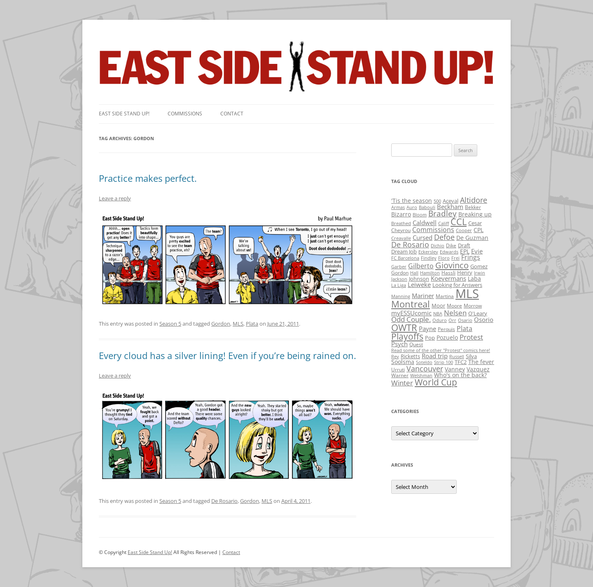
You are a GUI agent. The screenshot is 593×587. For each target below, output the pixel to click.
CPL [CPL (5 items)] (478, 230)
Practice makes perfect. (148, 178)
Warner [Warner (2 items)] (400, 375)
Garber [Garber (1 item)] (398, 267)
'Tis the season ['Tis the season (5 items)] (411, 200)
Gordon (220, 323)
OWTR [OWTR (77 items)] (404, 327)
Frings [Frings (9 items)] (470, 257)
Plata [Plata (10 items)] (464, 328)
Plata (252, 323)
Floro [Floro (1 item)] (444, 258)
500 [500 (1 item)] (437, 201)
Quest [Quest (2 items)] (416, 344)
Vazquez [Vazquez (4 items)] (478, 369)
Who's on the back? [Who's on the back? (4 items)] (460, 375)
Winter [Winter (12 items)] (402, 382)
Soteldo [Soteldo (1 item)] (424, 362)
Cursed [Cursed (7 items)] (422, 237)
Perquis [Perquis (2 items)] (446, 329)
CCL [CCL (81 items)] (459, 221)
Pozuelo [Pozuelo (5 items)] (447, 337)
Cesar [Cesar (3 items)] (475, 223)
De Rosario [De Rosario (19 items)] (410, 244)
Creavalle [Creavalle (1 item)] (401, 238)
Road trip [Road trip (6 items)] (435, 356)
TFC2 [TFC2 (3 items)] (461, 362)
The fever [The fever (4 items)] (481, 362)
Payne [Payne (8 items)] (427, 328)
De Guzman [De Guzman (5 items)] (472, 238)
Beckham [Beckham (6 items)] (450, 206)
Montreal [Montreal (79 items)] (410, 304)
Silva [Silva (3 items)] (471, 356)
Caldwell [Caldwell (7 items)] (425, 222)
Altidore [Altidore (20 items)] (473, 200)
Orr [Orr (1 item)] (452, 320)
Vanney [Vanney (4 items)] (455, 369)
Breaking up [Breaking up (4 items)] (475, 214)
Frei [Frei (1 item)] (455, 258)
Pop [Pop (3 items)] (430, 337)
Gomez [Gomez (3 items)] (479, 266)
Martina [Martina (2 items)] (445, 296)
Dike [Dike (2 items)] (451, 245)
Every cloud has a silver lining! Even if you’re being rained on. (227, 355)
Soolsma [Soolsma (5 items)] (402, 362)
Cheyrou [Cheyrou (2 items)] (401, 230)
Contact (231, 113)
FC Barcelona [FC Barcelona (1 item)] (405, 258)
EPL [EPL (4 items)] (464, 251)
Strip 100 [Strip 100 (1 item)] (443, 362)
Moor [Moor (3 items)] (438, 305)
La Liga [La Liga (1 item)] (398, 285)
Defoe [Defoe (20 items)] (444, 237)
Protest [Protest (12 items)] (471, 337)
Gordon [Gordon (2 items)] (400, 272)
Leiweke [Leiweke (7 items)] (419, 284)
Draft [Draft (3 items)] (464, 245)
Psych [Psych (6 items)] (399, 344)
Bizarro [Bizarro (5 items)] (401, 214)
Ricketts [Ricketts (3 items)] (410, 356)
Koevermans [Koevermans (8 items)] (448, 278)
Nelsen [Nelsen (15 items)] (455, 312)
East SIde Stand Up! (124, 113)
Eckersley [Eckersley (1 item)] (428, 252)
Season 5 (170, 323)
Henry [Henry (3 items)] (464, 272)
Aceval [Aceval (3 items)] (450, 200)
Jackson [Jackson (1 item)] (399, 279)
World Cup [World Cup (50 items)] (436, 382)
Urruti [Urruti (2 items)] (398, 369)
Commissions (185, 113)
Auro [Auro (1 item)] (411, 207)
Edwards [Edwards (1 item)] (449, 252)
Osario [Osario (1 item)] (465, 320)
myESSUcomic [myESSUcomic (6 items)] (411, 313)
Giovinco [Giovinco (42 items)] (452, 265)
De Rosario (224, 501)
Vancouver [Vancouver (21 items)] (424, 368)
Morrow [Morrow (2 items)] (473, 305)
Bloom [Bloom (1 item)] (420, 215)
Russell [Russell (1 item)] (456, 356)
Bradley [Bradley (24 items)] (442, 213)
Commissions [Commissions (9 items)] (433, 229)
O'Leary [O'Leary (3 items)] (477, 313)
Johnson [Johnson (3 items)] (419, 278)
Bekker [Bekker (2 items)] (473, 207)
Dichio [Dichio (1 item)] (437, 246)
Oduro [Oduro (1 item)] (439, 320)
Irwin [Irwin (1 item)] (479, 273)
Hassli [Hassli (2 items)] (448, 272)
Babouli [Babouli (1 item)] (427, 207)
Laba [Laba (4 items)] (474, 278)
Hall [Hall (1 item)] (414, 273)
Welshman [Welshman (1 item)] (421, 375)
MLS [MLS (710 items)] (467, 293)
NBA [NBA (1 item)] (437, 314)
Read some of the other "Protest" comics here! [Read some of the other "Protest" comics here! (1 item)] (440, 350)
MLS (238, 323)
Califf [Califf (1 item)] (443, 223)
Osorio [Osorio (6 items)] (483, 319)
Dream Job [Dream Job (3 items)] (404, 251)
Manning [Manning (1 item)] (400, 296)
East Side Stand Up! (150, 552)
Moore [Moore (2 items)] (454, 305)
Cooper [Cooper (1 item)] (464, 230)
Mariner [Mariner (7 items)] (423, 295)
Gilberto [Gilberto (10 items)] (421, 265)
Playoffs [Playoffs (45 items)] (407, 336)
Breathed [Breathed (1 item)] (401, 223)
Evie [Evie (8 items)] (477, 251)
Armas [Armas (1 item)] (398, 207)
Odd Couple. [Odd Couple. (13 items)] (411, 319)
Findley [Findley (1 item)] (429, 258)
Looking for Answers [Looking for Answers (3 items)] (457, 285)
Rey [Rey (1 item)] (395, 356)
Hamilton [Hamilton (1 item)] (430, 273)
